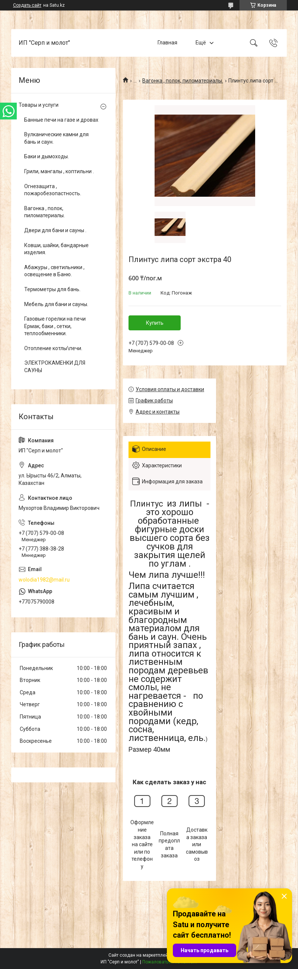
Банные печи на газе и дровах (61, 120)
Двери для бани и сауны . (55, 230)
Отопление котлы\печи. (53, 348)
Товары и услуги (38, 105)
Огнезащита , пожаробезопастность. (52, 190)
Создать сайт (27, 5)
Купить (155, 323)
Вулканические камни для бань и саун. (56, 138)
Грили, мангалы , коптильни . (59, 171)
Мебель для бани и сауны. (56, 304)
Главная (167, 43)
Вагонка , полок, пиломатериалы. (182, 81)
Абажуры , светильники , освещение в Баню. (54, 271)
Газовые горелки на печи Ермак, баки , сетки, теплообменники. (55, 326)
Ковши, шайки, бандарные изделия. (56, 249)
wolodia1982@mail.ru (44, 580)
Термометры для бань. (52, 289)
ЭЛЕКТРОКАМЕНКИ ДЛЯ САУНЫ (54, 366)
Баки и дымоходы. (46, 156)
